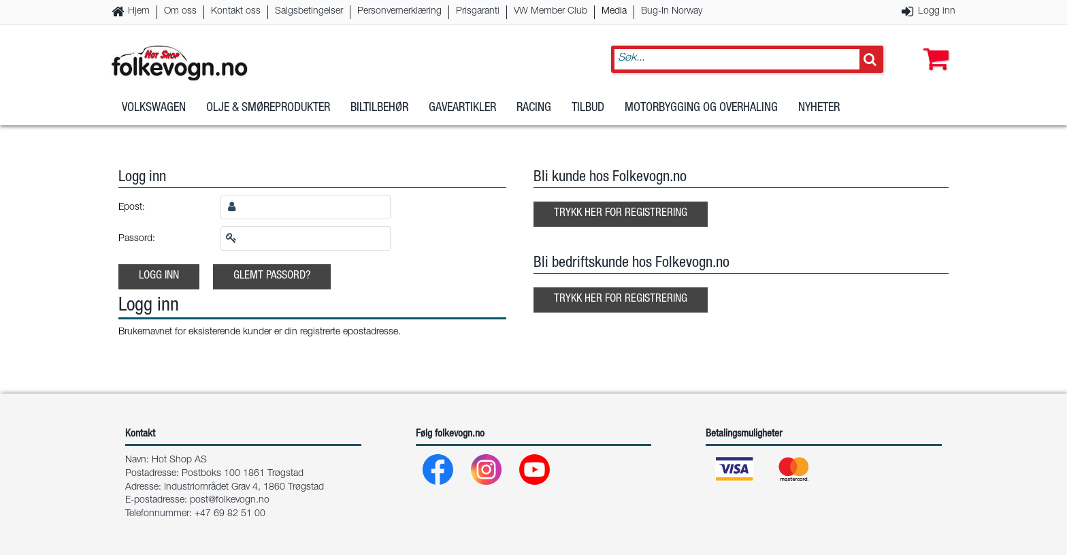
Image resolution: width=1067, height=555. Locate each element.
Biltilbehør (379, 108)
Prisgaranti (477, 11)
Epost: (131, 207)
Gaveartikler (462, 108)
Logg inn (936, 11)
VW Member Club (550, 11)
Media (614, 11)
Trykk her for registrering (620, 213)
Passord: (136, 239)
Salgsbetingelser (309, 11)
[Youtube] (535, 473)
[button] (932, 45)
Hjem (139, 11)
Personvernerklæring (399, 11)
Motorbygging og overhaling (701, 108)
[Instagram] (487, 473)
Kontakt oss (236, 11)
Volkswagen (154, 108)
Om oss (180, 11)
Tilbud (588, 108)
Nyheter (819, 108)
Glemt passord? (271, 276)
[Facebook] (438, 473)
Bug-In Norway (671, 11)
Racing (533, 108)
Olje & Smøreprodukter (268, 108)
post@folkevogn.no (229, 500)
